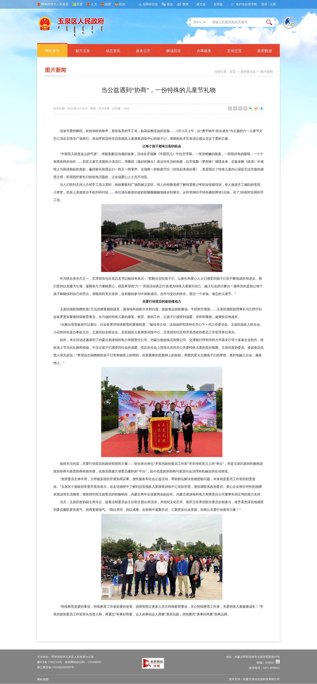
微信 (170, 4)
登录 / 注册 (268, 4)
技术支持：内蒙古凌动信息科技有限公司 (254, 679)
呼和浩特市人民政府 (55, 4)
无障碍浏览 (150, 4)
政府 (108, 4)
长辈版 (218, 4)
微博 (185, 4)
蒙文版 (201, 4)
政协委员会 (248, 71)
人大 (94, 4)
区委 (80, 4)
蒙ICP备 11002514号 (49, 662)
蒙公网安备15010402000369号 (55, 667)
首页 (232, 71)
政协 (122, 4)
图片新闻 (267, 71)
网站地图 (43, 679)
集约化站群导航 (246, 4)
